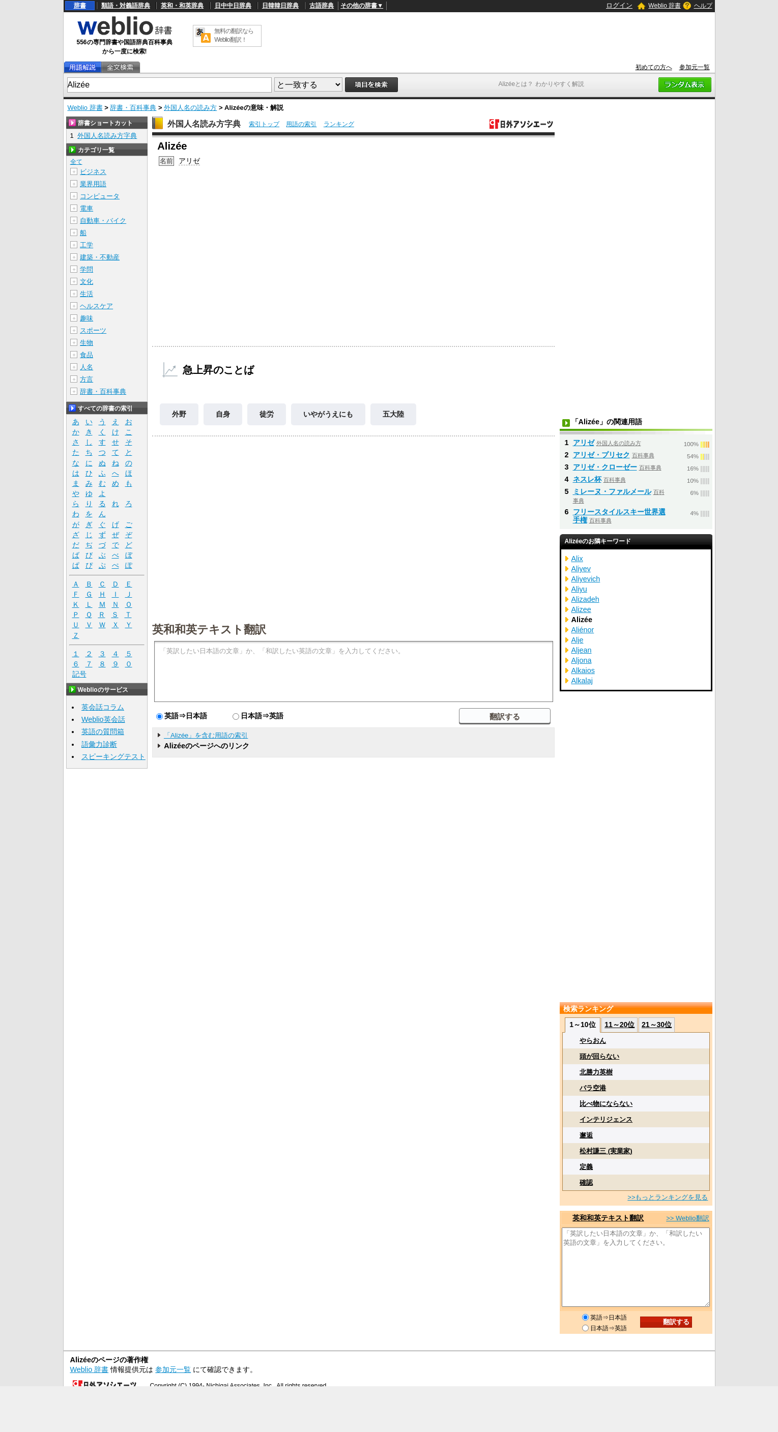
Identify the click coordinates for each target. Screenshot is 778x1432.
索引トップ (264, 124)
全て (76, 162)
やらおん (593, 1040)
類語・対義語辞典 (125, 5)
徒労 (267, 414)
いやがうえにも (328, 414)
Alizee (581, 609)
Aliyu (579, 589)
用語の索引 (301, 124)
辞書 (80, 5)
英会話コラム (102, 707)
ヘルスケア (96, 306)
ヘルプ (703, 5)
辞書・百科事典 (133, 107)
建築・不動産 (100, 257)
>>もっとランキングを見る (667, 1197)
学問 (86, 269)
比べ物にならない (606, 1103)
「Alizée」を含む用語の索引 (206, 735)
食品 (86, 355)
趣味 (86, 318)
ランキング (339, 124)
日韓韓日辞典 (280, 5)
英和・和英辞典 (182, 5)
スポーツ (93, 330)
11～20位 (619, 1024)
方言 (86, 379)
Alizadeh (585, 599)
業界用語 (93, 184)
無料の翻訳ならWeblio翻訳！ (233, 35)
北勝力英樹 (596, 1072)
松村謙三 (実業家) (606, 1151)
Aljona (581, 660)
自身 (223, 414)
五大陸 (393, 414)
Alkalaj (582, 681)
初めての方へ (654, 67)
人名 (86, 367)
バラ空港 (593, 1088)
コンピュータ (100, 196)
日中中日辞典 (233, 5)
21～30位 (657, 1024)
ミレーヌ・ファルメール (612, 491)
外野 (179, 414)
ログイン (619, 5)
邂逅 (586, 1135)
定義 (586, 1167)
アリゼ (189, 161)
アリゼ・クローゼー (605, 467)
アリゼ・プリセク (601, 455)
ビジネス (93, 172)
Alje (577, 640)
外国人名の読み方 (190, 107)
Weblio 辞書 (664, 5)
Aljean (581, 650)
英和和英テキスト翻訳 (209, 628)
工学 (86, 245)
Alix (577, 558)
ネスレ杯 (587, 479)
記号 (79, 674)
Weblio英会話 (103, 719)
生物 (86, 342)
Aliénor (582, 630)
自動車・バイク (103, 220)
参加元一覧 (694, 67)
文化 (86, 281)
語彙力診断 (99, 744)
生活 (86, 294)
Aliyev (581, 569)
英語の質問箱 (102, 731)
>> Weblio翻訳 (687, 1218)
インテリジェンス (606, 1119)
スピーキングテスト (113, 756)
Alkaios (583, 670)
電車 (86, 208)
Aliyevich (585, 579)
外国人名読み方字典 (204, 124)
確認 (586, 1182)
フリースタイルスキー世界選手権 (619, 516)
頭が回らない (599, 1056)
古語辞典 (321, 5)
